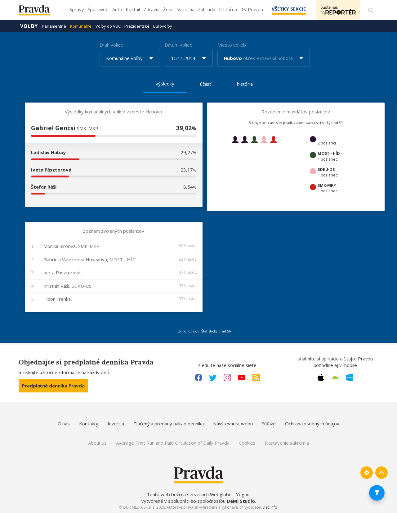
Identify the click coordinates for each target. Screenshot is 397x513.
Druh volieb (111, 45)
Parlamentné (54, 26)
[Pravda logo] (39, 12)
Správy (76, 9)
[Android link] (335, 377)
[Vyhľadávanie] (371, 10)
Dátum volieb (179, 45)
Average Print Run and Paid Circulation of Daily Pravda (173, 443)
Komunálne (80, 26)
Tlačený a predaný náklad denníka (168, 423)
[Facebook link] (198, 377)
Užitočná (228, 9)
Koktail (133, 9)
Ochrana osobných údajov (312, 423)
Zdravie (151, 9)
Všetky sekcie (288, 9)
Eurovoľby (162, 26)
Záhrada (206, 9)
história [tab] (244, 84)
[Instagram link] (227, 377)
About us (97, 443)
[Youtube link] (241, 377)
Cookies (247, 443)
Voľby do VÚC (108, 26)
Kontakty (88, 423)
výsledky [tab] (165, 83)
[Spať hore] (381, 472)
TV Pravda (252, 9)
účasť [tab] (205, 84)
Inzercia (116, 423)
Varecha (185, 9)
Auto (117, 9)
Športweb (98, 9)
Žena (168, 9)
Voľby (29, 26)
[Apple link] (320, 377)
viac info (270, 507)
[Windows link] (349, 377)
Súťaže (269, 423)
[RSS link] (256, 377)
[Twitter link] (212, 377)
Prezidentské (136, 26)
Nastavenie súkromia (287, 443)
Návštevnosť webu (233, 423)
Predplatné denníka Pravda (53, 385)
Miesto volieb (231, 45)
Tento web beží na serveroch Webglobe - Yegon (198, 494)
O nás (64, 423)
